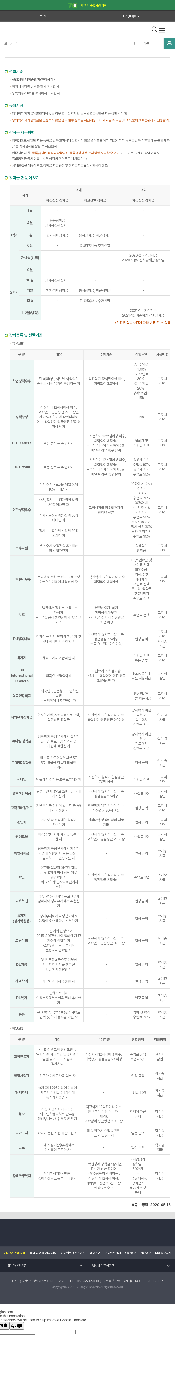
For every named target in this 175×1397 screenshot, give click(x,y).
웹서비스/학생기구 (103, 1265)
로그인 (44, 16)
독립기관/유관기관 (16, 1265)
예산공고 (130, 1253)
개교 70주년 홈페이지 (87, 5)
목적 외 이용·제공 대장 (43, 1253)
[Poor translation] (16, 1326)
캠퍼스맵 (95, 1253)
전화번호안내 (113, 1253)
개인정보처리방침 (14, 1253)
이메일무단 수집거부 (73, 1253)
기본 (146, 43)
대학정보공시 (163, 1253)
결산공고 (145, 1253)
